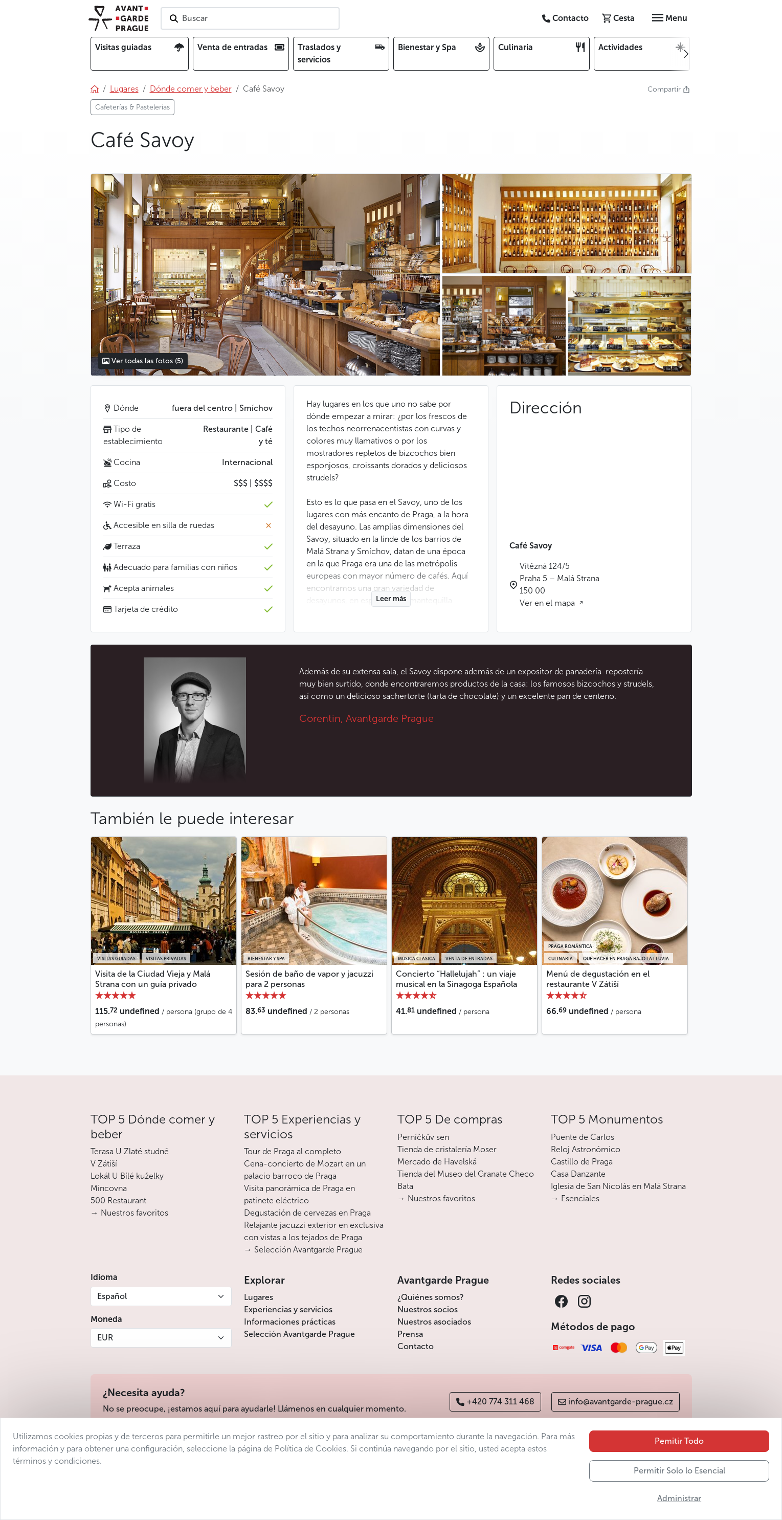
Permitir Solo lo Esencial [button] (679, 1470)
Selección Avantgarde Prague (299, 1334)
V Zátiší (104, 1164)
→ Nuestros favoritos (129, 1213)
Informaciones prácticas (290, 1322)
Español (112, 1296)
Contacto (415, 1346)
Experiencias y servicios (288, 1309)
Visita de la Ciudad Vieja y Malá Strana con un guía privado (152, 978)
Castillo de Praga (582, 1161)
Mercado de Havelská (437, 1161)
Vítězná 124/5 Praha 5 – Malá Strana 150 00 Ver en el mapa (559, 584)
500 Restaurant (118, 1200)
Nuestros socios (427, 1309)
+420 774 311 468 (495, 1401)
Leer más (391, 598)
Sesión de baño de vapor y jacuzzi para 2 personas (309, 978)
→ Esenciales (575, 1198)
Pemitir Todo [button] (679, 1441)
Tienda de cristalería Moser (447, 1149)
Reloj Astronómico (585, 1149)
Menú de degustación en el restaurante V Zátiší (598, 978)
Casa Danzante (578, 1174)
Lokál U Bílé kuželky (127, 1176)
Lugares (258, 1297)
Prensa (410, 1334)
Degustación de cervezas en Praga (307, 1213)
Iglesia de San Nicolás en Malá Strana (618, 1186)
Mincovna (109, 1188)
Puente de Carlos (582, 1137)
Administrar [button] (679, 1498)
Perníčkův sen (423, 1137)
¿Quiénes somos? (430, 1297)
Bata (405, 1186)
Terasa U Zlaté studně (130, 1151)
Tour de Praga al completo (292, 1151)
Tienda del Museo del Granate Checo (465, 1174)
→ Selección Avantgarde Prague (303, 1249)
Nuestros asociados (434, 1322)
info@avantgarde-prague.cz (615, 1401)
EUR (105, 1337)
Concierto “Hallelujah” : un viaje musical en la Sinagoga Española (456, 978)
